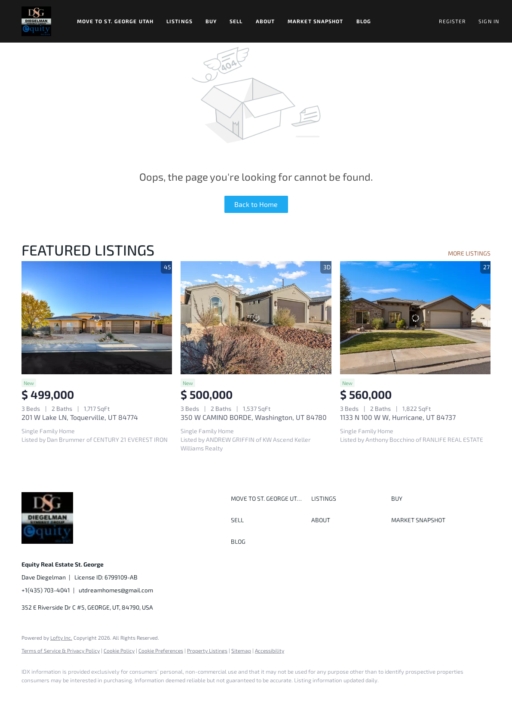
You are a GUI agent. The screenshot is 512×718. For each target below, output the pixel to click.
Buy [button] (211, 21)
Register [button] (452, 21)
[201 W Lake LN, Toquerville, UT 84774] (96, 317)
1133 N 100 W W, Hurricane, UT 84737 (398, 417)
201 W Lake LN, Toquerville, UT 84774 (79, 417)
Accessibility (269, 650)
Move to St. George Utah (115, 21)
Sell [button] (236, 21)
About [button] (265, 21)
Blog (363, 21)
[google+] (156, 694)
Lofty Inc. (61, 638)
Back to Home (256, 204)
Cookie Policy (119, 650)
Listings (179, 21)
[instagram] (106, 694)
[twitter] (81, 694)
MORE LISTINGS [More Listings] (469, 253)
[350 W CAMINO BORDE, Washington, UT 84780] (256, 317)
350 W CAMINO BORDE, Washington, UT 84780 (254, 417)
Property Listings (207, 650)
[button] (36, 21)
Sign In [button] (488, 21)
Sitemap (241, 650)
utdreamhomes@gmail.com (116, 590)
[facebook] (31, 694)
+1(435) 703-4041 (45, 590)
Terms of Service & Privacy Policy (60, 650)
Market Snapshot (315, 21)
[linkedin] (56, 694)
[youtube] (131, 694)
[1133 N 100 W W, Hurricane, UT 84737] (415, 317)
